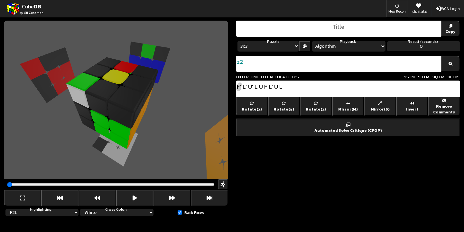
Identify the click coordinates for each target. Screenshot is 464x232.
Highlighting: (41, 209)
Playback (348, 41)
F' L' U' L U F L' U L (348, 89)
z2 (338, 64)
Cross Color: (116, 209)
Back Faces (194, 213)
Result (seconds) (423, 41)
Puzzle (273, 41)
